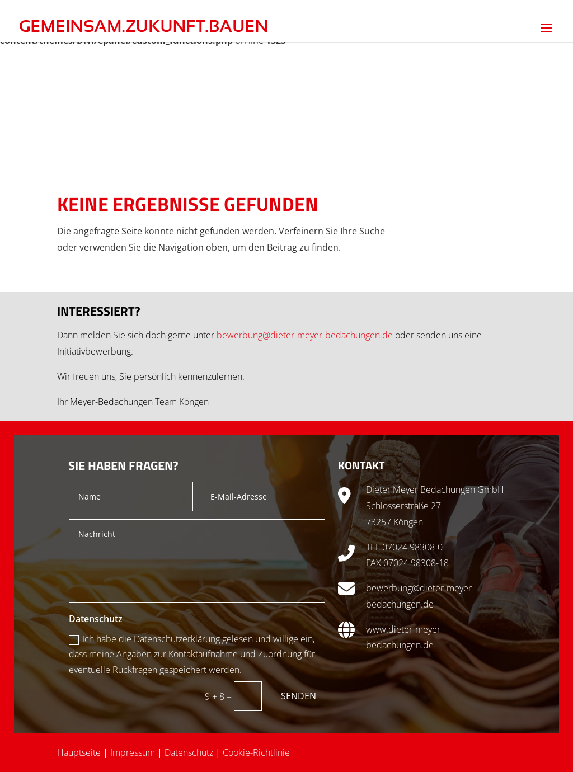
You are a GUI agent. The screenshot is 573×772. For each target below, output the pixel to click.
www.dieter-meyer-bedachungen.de (404, 637)
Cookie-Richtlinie (256, 752)
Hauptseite (79, 752)
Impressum (132, 752)
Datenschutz (189, 752)
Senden (298, 696)
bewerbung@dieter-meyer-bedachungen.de (305, 335)
